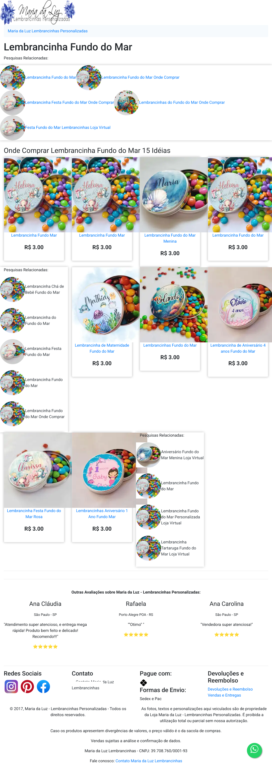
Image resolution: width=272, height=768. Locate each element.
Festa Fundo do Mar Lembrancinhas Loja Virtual (55, 127)
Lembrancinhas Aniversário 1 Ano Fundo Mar (102, 493)
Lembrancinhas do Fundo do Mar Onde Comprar (169, 102)
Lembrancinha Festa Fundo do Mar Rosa (34, 493)
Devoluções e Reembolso (230, 689)
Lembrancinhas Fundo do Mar (170, 325)
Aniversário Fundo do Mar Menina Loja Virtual (170, 454)
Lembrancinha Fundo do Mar (38, 77)
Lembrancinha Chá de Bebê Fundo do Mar (32, 289)
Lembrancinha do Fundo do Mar (28, 320)
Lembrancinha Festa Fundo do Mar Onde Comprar (57, 102)
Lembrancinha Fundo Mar (34, 215)
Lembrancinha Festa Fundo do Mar (30, 351)
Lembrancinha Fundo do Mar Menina (170, 218)
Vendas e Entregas (224, 695)
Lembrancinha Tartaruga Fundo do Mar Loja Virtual (166, 548)
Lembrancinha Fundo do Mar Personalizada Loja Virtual (168, 517)
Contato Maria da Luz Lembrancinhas (93, 685)
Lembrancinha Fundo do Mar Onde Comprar (127, 77)
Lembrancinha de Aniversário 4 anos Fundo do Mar (238, 328)
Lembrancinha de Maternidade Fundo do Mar (102, 328)
